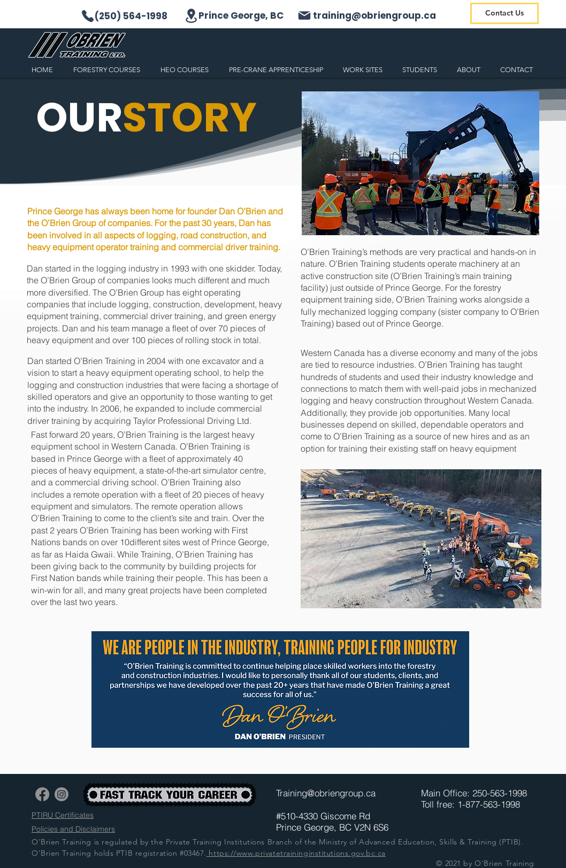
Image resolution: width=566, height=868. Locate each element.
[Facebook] (42, 794)
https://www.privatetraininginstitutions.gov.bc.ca (296, 853)
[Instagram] (61, 794)
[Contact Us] (504, 13)
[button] (108, 70)
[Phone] (88, 16)
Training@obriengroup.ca (326, 793)
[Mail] (304, 15)
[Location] (191, 15)
